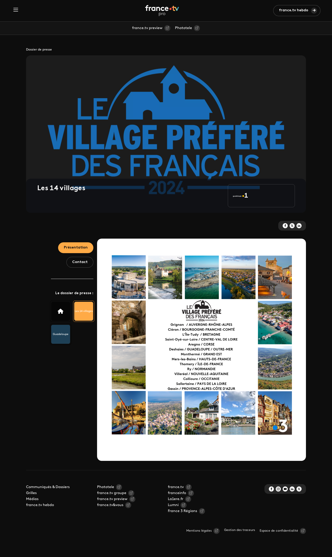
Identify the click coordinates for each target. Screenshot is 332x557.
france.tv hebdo (293, 10)
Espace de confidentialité (279, 531)
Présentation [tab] (76, 247)
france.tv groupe (111, 493)
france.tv (176, 487)
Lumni (173, 505)
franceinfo (177, 493)
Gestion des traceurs (239, 530)
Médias (32, 499)
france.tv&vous (110, 505)
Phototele (183, 28)
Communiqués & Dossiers (48, 487)
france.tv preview (147, 28)
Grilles (31, 493)
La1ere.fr (175, 499)
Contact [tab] (80, 262)
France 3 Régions (182, 511)
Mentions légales (199, 531)
